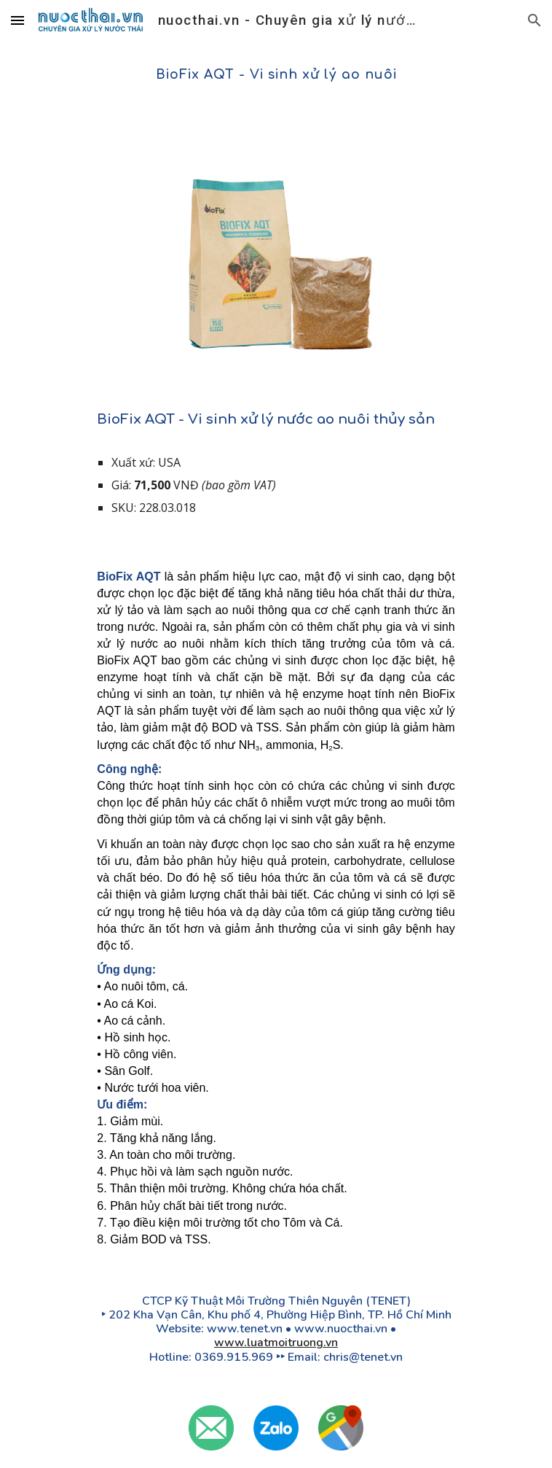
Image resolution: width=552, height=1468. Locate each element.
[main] (275, 74)
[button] (17, 20)
